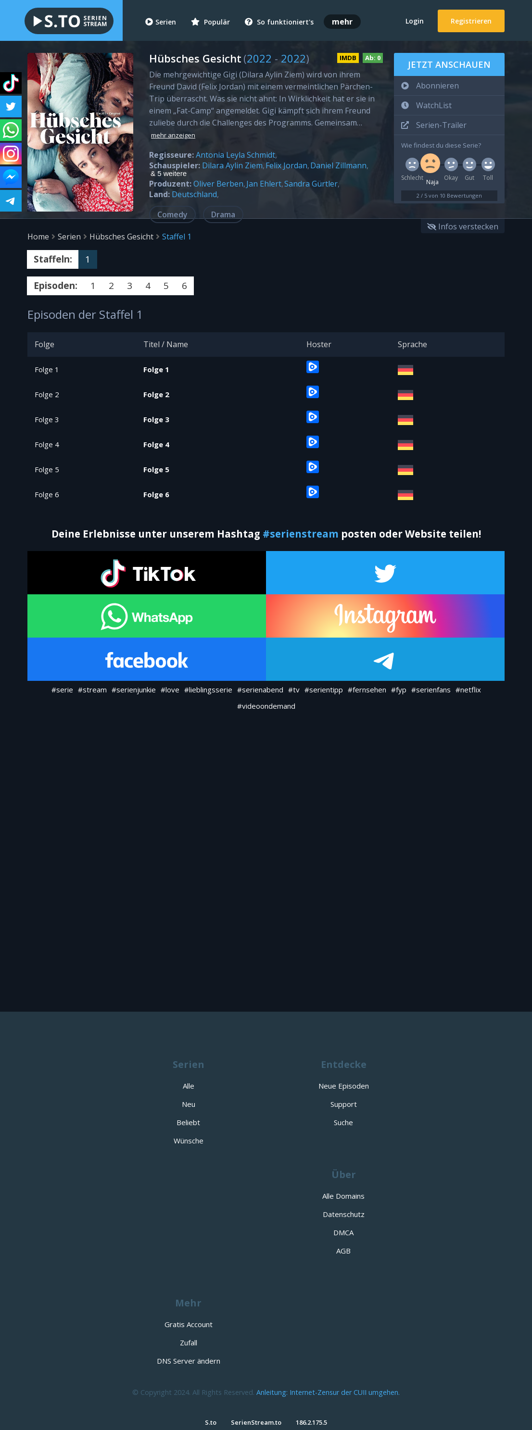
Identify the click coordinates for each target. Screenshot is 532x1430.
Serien (160, 21)
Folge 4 (47, 444)
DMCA (343, 1232)
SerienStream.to (256, 1422)
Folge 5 (47, 469)
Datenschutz (344, 1214)
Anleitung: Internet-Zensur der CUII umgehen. (328, 1392)
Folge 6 (47, 494)
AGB (343, 1250)
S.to (210, 1422)
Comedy (172, 214)
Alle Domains (343, 1196)
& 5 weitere (169, 173)
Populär (210, 21)
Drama (223, 214)
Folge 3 (47, 419)
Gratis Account (189, 1324)
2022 (259, 58)
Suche (343, 1122)
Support (343, 1104)
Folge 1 (47, 369)
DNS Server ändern (188, 1361)
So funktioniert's (279, 21)
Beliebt (188, 1122)
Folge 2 (47, 394)
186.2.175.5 (311, 1422)
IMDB (348, 57)
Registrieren (471, 20)
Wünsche (188, 1140)
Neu (188, 1104)
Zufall (188, 1342)
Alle (188, 1086)
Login (414, 20)
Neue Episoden (343, 1086)
